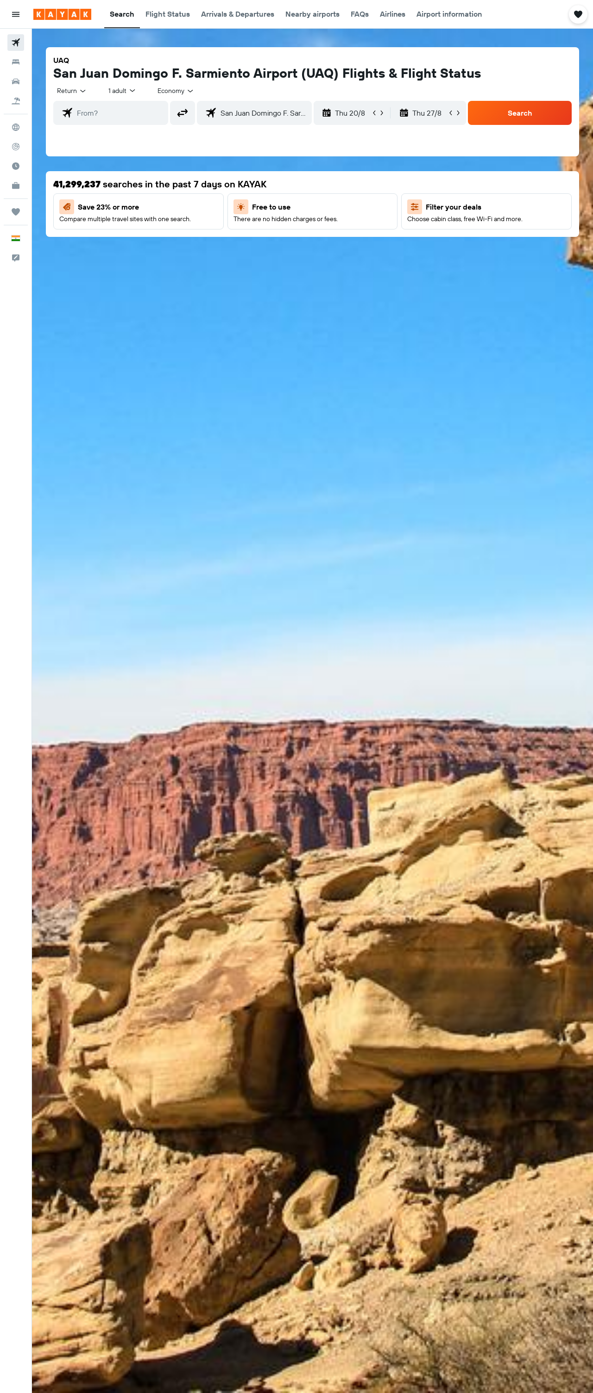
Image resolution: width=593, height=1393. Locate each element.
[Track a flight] (16, 146)
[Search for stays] (16, 62)
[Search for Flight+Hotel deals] (16, 101)
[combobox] (72, 90)
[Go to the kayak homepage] (62, 14)
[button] (16, 14)
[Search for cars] (16, 81)
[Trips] (16, 212)
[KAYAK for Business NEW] (16, 185)
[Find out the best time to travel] (16, 166)
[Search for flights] (16, 42)
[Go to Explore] (16, 127)
